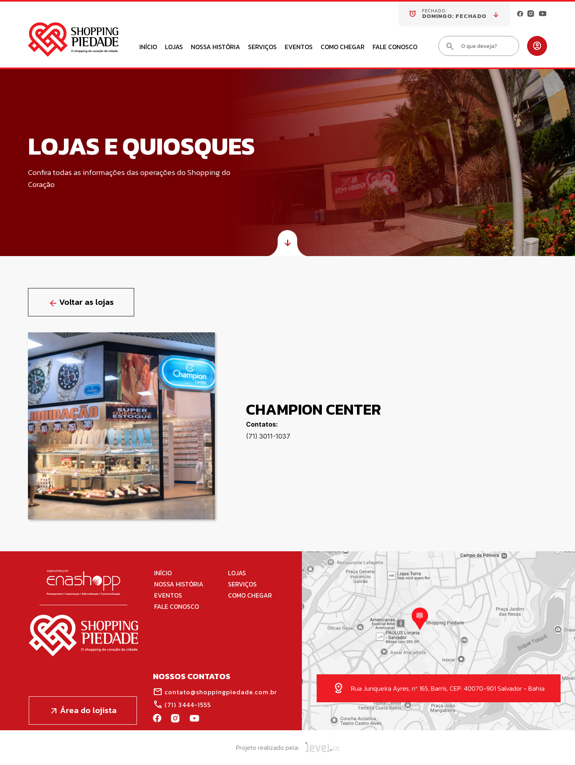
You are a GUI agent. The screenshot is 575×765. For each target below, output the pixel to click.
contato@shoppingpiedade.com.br (215, 692)
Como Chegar (343, 48)
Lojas (174, 48)
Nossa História (215, 48)
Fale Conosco (395, 48)
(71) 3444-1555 (182, 704)
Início (148, 48)
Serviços (262, 48)
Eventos (299, 48)
